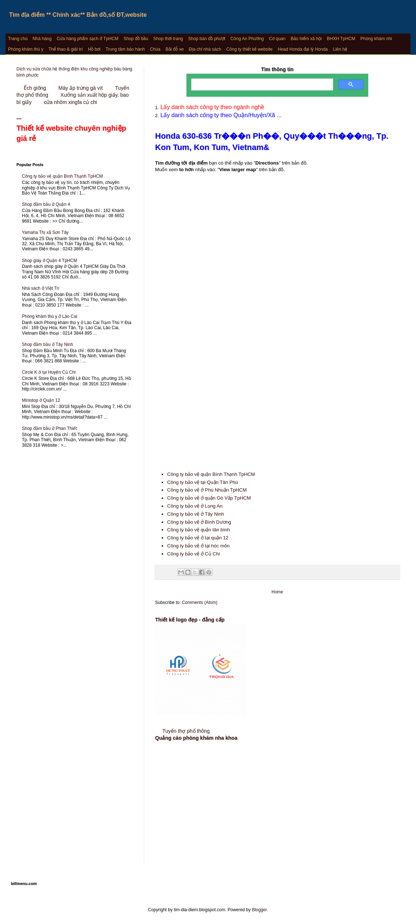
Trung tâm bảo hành (125, 49)
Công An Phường (247, 38)
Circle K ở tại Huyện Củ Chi (49, 372)
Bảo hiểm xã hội (305, 38)
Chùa (155, 49)
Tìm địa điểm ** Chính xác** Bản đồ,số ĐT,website (78, 15)
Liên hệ (340, 49)
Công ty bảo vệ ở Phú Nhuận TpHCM (207, 490)
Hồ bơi (94, 49)
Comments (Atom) (199, 602)
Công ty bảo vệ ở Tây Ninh (195, 514)
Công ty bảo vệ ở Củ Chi (193, 554)
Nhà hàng (41, 38)
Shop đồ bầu (135, 38)
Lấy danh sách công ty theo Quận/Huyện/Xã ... (220, 115)
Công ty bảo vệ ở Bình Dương (199, 522)
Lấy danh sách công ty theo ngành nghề (211, 107)
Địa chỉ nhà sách (205, 49)
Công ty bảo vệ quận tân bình (198, 529)
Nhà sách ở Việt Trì (40, 288)
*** (74, 130)
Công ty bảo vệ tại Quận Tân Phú (202, 482)
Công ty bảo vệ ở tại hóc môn (198, 545)
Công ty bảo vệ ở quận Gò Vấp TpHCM (209, 498)
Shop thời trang (168, 38)
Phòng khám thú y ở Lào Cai (49, 316)
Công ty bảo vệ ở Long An (195, 506)
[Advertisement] (277, 397)
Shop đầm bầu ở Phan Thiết (49, 428)
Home (277, 591)
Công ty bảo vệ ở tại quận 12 (197, 537)
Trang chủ (17, 38)
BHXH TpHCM (341, 38)
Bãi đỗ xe (175, 49)
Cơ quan (277, 38)
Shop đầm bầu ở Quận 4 (46, 204)
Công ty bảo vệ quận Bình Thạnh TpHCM (211, 474)
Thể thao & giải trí (66, 49)
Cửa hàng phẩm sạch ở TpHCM (87, 38)
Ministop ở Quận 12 (41, 400)
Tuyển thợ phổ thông (186, 731)
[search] (261, 84)
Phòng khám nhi (376, 38)
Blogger (259, 909)
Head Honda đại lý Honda (303, 49)
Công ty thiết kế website (249, 49)
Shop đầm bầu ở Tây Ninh (47, 344)
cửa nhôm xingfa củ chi (70, 102)
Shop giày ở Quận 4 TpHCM (49, 260)
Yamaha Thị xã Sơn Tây (45, 232)
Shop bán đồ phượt (207, 38)
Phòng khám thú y (25, 49)
